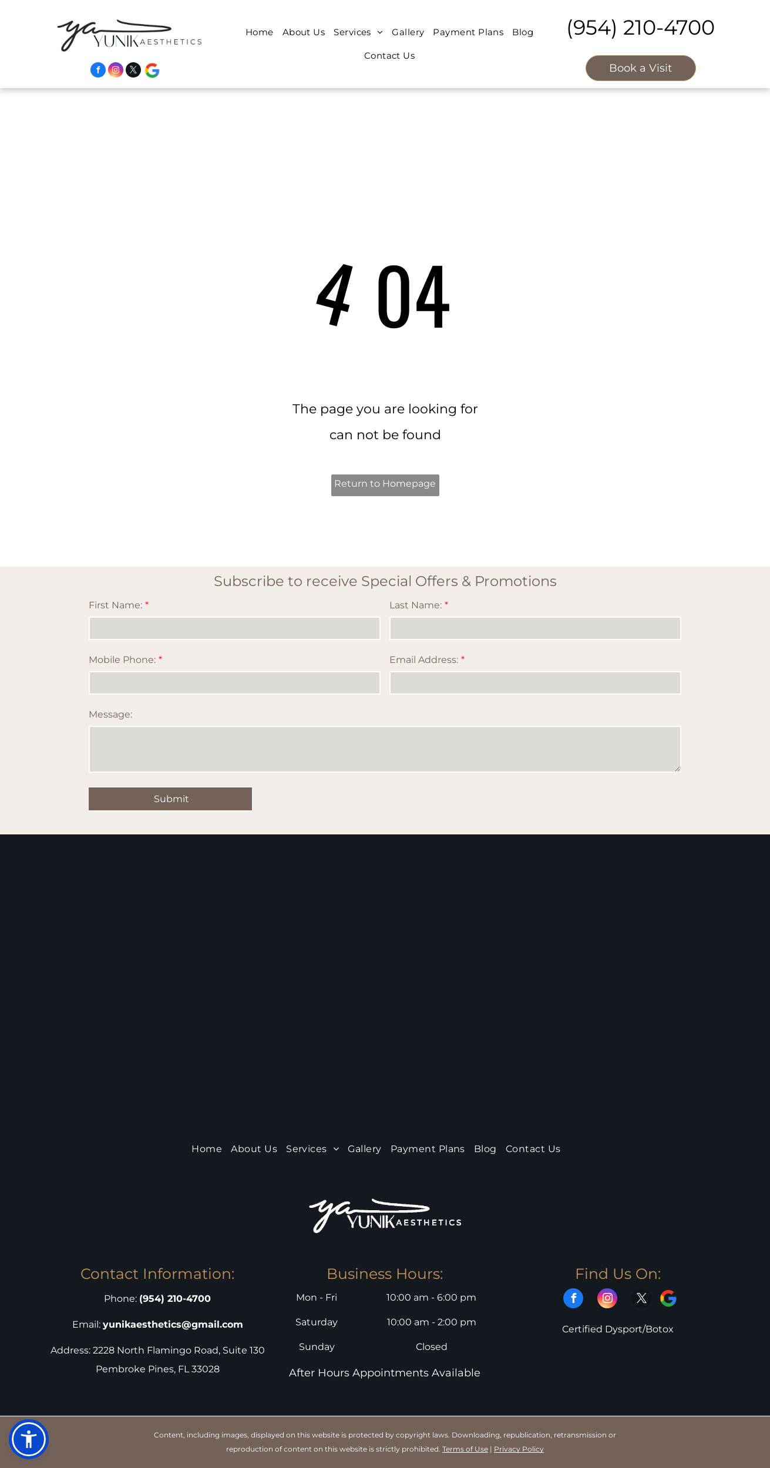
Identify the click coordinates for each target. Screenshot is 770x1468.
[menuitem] (255, 32)
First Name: (115, 605)
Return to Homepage (385, 483)
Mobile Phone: (122, 659)
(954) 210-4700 (640, 27)
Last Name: (415, 605)
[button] (29, 1439)
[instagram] (115, 71)
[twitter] (133, 71)
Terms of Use (465, 1449)
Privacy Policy (519, 1449)
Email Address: (423, 659)
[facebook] (98, 71)
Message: (110, 714)
